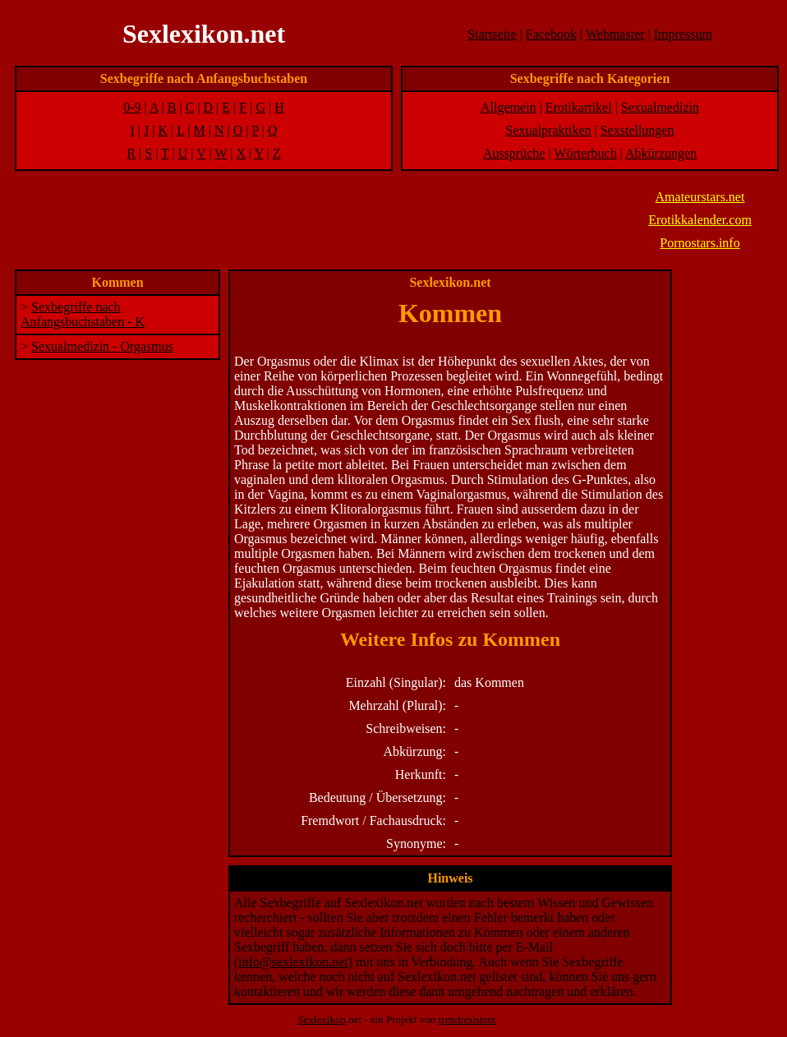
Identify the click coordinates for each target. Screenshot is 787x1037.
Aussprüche (514, 153)
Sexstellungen (637, 130)
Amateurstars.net (700, 197)
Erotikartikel (578, 107)
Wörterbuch (585, 153)
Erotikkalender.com (700, 220)
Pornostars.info (699, 243)
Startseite (492, 34)
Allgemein (508, 107)
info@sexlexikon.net (292, 962)
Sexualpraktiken (548, 130)
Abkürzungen (661, 153)
